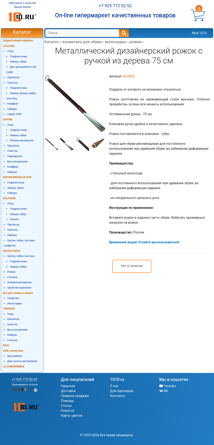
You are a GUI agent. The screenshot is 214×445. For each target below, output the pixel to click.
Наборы (12, 108)
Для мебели (14, 356)
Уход (10, 51)
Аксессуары (14, 303)
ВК (163, 391)
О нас (114, 386)
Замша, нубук (18, 61)
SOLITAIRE (9, 198)
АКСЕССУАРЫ (11, 250)
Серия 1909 (14, 114)
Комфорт (12, 103)
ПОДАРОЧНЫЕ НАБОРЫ (18, 40)
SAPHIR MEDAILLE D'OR (17, 177)
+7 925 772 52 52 (115, 5)
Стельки (12, 277)
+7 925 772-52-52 (24, 379)
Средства (13, 298)
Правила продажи (75, 396)
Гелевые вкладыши (19, 282)
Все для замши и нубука (18, 292)
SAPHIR (7, 119)
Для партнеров (121, 391)
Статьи (66, 406)
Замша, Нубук (18, 266)
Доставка (68, 391)
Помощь (67, 401)
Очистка (12, 82)
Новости (67, 411)
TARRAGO (9, 308)
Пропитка (13, 77)
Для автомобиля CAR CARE (21, 69)
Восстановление (17, 161)
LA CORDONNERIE (14, 366)
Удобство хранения (19, 287)
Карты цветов (71, 415)
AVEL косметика (13, 350)
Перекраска (14, 156)
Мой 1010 (199, 33)
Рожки (11, 271)
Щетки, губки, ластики (21, 256)
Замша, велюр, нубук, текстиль (21, 96)
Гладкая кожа (18, 56)
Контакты (117, 396)
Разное (14, 219)
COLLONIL (9, 45)
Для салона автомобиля (22, 361)
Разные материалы (22, 140)
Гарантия (68, 386)
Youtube (167, 386)
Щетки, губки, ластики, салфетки (19, 243)
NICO (6, 345)
